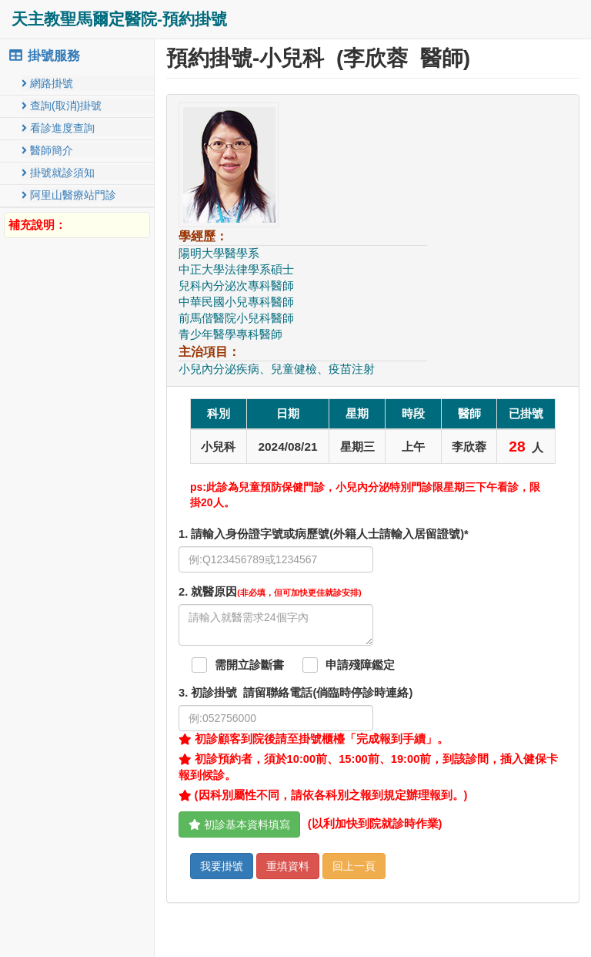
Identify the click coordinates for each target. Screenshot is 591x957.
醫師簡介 (47, 150)
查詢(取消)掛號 (62, 105)
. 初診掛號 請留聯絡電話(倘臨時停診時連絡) (295, 693)
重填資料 (287, 866)
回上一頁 (354, 866)
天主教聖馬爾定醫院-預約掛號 (119, 19)
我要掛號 (221, 866)
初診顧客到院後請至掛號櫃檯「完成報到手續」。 (314, 739)
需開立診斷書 (249, 665)
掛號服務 (44, 56)
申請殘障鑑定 (360, 665)
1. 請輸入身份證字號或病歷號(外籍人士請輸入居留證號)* (324, 534)
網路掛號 (47, 83)
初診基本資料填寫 (239, 824)
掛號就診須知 (58, 172)
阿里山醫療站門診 (69, 195)
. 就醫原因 (270, 592)
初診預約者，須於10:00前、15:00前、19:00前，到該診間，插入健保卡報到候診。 (368, 767)
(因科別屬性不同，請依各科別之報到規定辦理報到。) (323, 795)
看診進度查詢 (58, 128)
